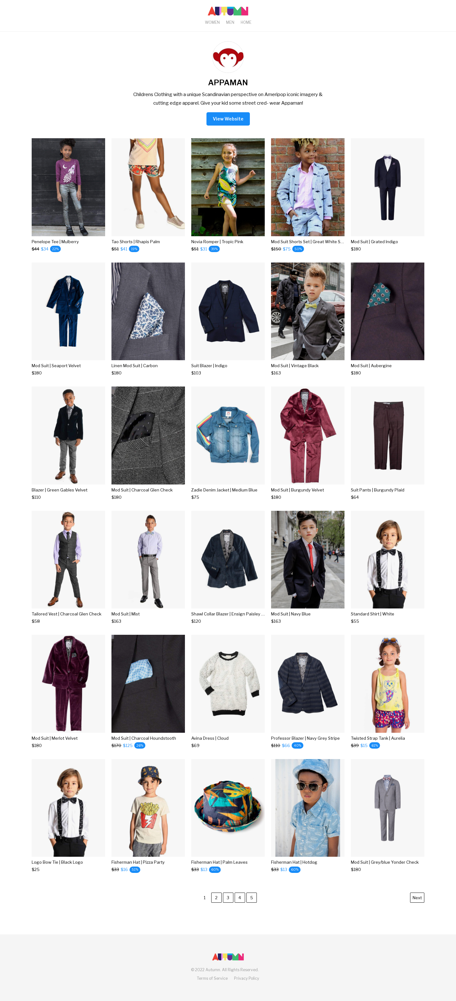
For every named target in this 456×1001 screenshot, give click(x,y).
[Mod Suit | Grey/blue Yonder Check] (385, 870)
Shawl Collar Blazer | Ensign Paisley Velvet (232, 613)
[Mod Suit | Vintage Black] (295, 373)
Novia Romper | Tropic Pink (217, 241)
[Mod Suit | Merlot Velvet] (55, 746)
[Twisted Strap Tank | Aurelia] (378, 746)
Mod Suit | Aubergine (371, 365)
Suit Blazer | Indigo (209, 365)
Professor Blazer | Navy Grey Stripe (305, 738)
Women (212, 22)
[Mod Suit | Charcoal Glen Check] (142, 497)
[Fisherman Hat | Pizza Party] (138, 870)
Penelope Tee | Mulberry (55, 241)
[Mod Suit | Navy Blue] (291, 621)
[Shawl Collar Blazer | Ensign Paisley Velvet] (228, 621)
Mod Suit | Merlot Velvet (55, 738)
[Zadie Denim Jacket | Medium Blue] (224, 497)
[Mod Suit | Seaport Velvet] (56, 373)
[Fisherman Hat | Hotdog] (294, 870)
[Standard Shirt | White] (372, 621)
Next (417, 897)
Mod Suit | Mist (125, 613)
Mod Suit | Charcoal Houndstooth (143, 738)
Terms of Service (212, 978)
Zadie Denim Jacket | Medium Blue (224, 489)
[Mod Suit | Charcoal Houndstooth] (143, 746)
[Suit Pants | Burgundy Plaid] (377, 497)
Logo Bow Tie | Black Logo (57, 862)
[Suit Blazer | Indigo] (209, 373)
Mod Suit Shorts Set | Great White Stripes (311, 241)
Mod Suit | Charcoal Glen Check (142, 489)
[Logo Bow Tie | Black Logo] (57, 870)
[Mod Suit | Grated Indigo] (374, 249)
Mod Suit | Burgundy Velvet (297, 489)
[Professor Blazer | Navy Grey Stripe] (305, 746)
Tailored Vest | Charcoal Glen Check (66, 613)
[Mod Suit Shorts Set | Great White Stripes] (308, 249)
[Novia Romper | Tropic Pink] (217, 249)
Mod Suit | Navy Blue (291, 613)
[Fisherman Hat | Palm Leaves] (219, 870)
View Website (228, 118)
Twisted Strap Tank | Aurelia (378, 738)
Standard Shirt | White (372, 613)
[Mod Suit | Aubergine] (371, 373)
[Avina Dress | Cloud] (210, 746)
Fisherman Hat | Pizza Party (138, 862)
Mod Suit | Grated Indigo (374, 241)
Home (246, 22)
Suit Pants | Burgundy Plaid (377, 489)
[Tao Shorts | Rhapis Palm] (135, 249)
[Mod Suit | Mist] (125, 621)
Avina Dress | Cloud (210, 738)
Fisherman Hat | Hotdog (294, 862)
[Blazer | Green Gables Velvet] (59, 497)
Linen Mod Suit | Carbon (134, 365)
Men (230, 22)
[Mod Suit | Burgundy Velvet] (297, 497)
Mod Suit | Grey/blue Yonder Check (385, 862)
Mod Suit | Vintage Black (295, 365)
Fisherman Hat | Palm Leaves (219, 862)
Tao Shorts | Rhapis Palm (135, 241)
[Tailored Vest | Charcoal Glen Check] (66, 621)
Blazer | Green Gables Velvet (59, 489)
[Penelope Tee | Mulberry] (55, 249)
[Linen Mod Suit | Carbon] (134, 373)
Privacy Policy (246, 978)
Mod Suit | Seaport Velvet (56, 365)
